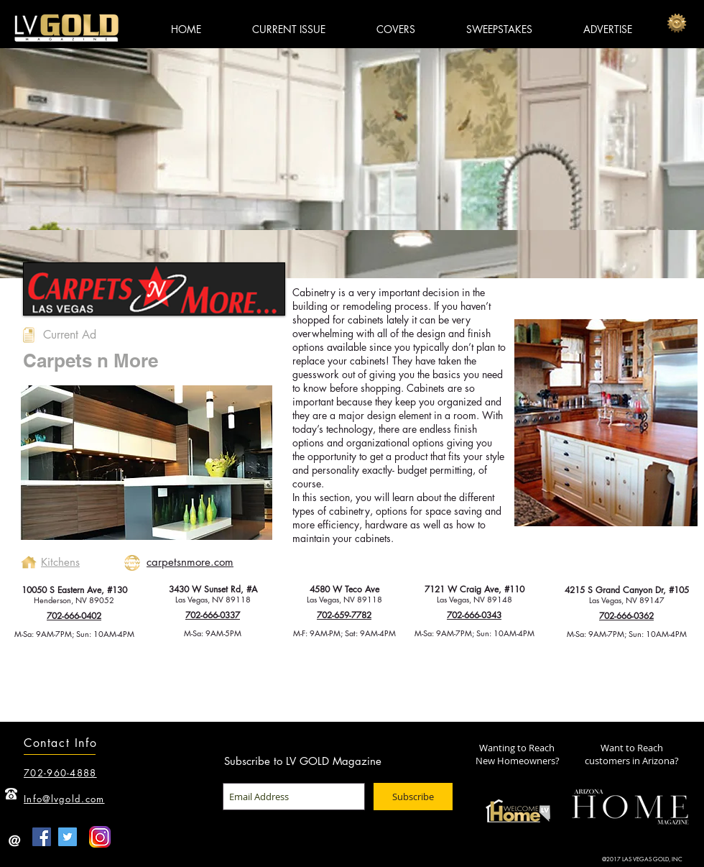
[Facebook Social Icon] (41, 836)
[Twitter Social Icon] (67, 836)
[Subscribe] (413, 796)
